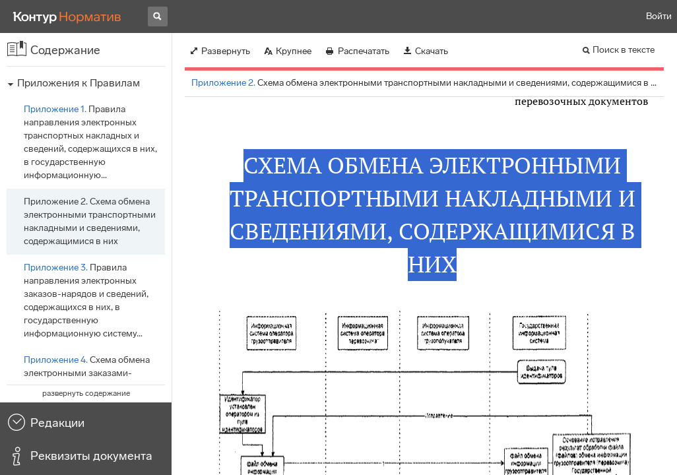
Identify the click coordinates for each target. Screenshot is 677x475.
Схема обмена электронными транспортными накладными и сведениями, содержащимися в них (90, 221)
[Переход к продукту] (67, 16)
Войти (659, 16)
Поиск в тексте (624, 49)
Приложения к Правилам (78, 83)
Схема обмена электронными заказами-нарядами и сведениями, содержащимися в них (87, 379)
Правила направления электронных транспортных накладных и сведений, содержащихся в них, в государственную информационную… (90, 142)
